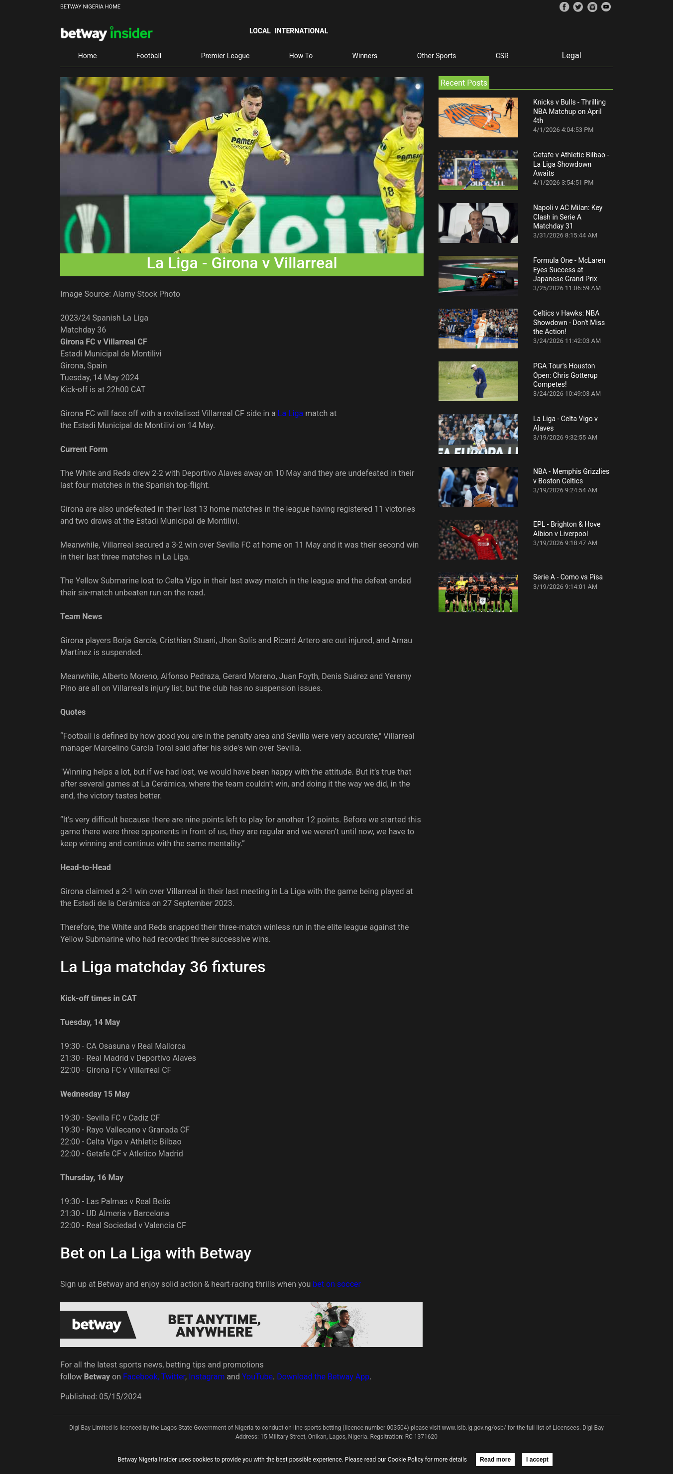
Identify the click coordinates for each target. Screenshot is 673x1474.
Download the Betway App (323, 1376)
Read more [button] (495, 1459)
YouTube (257, 1376)
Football (148, 56)
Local (260, 31)
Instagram (206, 1376)
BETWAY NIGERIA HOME (90, 6)
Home (87, 56)
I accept (537, 1459)
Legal (571, 55)
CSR (502, 56)
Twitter (173, 1376)
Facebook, (141, 1376)
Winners (365, 56)
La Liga (290, 413)
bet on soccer (337, 1284)
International (301, 31)
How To (301, 56)
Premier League (225, 56)
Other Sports (436, 56)
